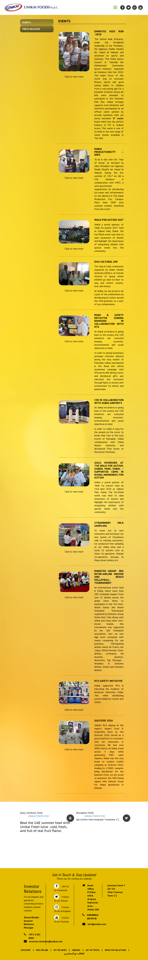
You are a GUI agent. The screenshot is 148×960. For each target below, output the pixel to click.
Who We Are (42, 950)
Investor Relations (115, 950)
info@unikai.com (97, 924)
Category (26, 950)
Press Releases (31, 28)
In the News (60, 950)
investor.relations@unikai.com (46, 941)
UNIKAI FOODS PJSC (38, 816)
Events (26, 22)
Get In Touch (92, 950)
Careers (76, 950)
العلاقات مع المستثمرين (74, 953)
